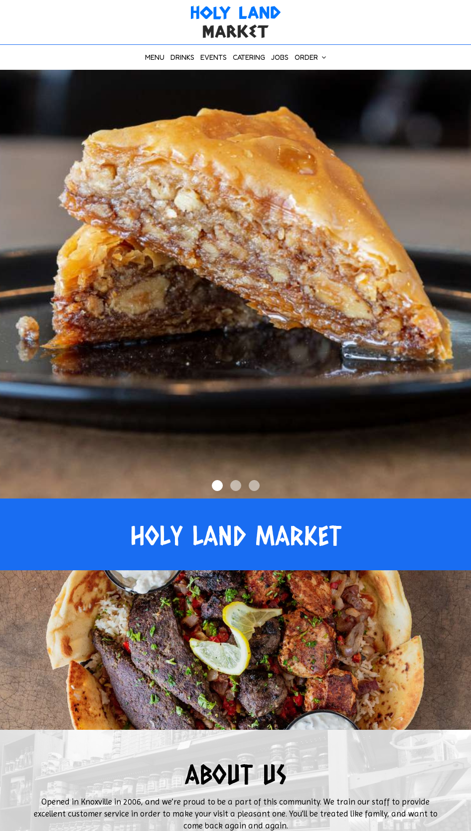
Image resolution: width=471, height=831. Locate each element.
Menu (154, 57)
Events (213, 57)
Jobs (280, 57)
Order (310, 57)
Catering (249, 57)
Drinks (182, 57)
